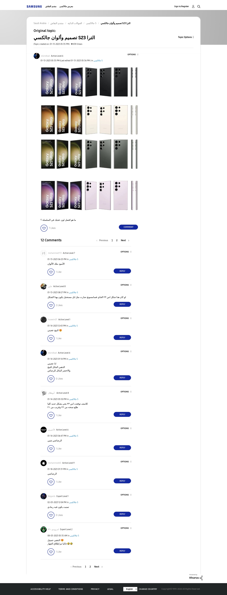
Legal (110, 589)
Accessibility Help (41, 589)
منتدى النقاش (50, 6)
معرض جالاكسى (66, 6)
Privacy (95, 589)
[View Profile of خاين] (50, 286)
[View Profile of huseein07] (52, 319)
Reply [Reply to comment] (122, 271)
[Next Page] (125, 240)
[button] (133, 54)
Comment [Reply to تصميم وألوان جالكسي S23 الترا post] (128, 227)
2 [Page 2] (116, 240)
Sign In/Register (181, 6)
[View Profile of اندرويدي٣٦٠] (53, 529)
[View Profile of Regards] (51, 496)
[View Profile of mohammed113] (55, 253)
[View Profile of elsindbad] (45, 56)
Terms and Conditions (70, 589)
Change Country (148, 589)
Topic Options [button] (185, 37)
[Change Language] (130, 589)
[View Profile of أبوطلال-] (51, 393)
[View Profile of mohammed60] (54, 463)
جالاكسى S (98, 60)
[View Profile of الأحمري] (51, 430)
